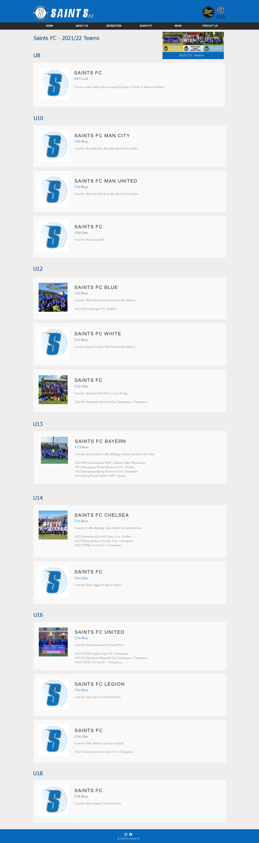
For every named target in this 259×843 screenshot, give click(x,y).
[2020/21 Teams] (193, 55)
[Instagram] (126, 834)
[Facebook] (131, 834)
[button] (81, 26)
